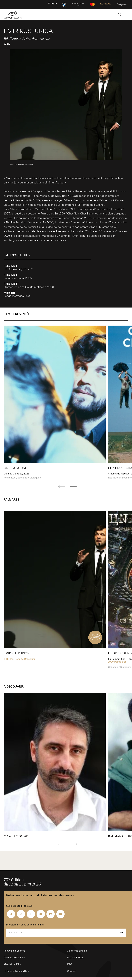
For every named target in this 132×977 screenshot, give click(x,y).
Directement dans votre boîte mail (25, 924)
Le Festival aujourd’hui (16, 971)
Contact (71, 971)
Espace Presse (75, 957)
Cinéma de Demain (14, 957)
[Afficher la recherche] (119, 14)
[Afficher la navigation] (127, 14)
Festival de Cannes (14, 950)
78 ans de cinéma (77, 950)
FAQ (69, 964)
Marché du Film (12, 964)
